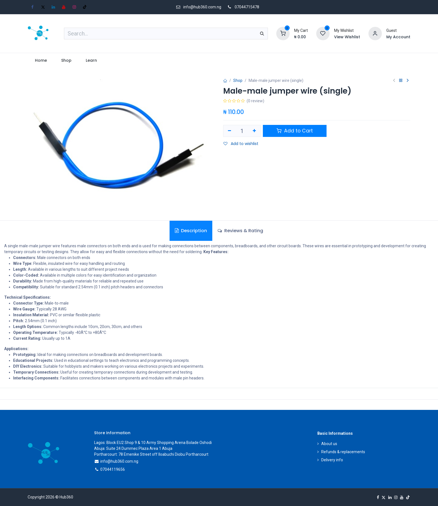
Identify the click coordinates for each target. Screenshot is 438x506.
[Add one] (254, 131)
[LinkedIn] (53, 7)
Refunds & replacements (343, 452)
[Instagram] (74, 7)
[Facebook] (32, 7)
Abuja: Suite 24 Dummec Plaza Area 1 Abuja (133, 448)
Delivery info (332, 460)
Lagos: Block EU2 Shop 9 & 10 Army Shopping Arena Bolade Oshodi (153, 442)
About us (329, 443)
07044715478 (247, 7)
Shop (237, 80)
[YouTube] (64, 7)
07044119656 (112, 469)
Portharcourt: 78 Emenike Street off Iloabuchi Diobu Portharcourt (151, 454)
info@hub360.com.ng (119, 461)
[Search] (262, 33)
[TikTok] (85, 7)
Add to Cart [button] (295, 130)
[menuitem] (41, 60)
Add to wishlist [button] (240, 143)
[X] (43, 7)
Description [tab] (191, 230)
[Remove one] (229, 131)
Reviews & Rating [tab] (240, 230)
